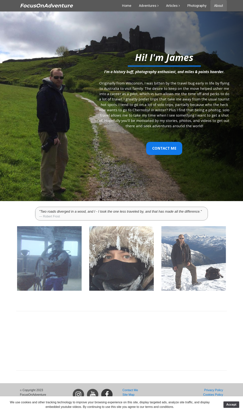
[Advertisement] (121, 340)
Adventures (147, 6)
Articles (172, 6)
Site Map (128, 394)
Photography (197, 6)
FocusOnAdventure (46, 5)
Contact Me (164, 148)
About (218, 6)
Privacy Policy (213, 390)
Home (126, 6)
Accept (231, 404)
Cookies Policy (213, 394)
